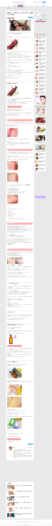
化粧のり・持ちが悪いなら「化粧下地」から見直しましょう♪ (24, 508)
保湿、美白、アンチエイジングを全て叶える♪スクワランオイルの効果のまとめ (42, 85)
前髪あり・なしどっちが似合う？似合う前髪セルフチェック (42, 165)
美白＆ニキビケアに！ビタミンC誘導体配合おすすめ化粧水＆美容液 (42, 89)
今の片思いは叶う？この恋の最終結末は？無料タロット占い (42, 162)
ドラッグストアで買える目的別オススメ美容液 (22, 496)
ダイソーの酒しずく (21, 228)
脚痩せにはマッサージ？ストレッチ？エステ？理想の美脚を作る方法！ (42, 63)
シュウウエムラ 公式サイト (14, 439)
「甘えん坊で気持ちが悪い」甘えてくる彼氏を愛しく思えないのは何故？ (41, 115)
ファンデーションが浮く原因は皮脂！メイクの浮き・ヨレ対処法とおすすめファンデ (42, 41)
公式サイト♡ (14, 106)
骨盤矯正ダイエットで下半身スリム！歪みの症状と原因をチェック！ (42, 56)
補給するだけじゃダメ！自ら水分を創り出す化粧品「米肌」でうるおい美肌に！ (24, 514)
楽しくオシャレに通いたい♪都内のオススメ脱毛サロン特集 (42, 37)
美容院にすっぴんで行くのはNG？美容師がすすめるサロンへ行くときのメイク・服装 (41, 142)
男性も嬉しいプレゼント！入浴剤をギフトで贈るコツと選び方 (24, 503)
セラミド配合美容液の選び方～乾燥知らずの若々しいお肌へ (24, 492)
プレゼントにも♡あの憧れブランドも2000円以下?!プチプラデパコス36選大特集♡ (41, 124)
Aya (14, 447)
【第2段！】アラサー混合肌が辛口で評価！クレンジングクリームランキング (42, 74)
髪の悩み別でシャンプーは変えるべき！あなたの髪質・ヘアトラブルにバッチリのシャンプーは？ (42, 82)
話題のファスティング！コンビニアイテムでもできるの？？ (41, 133)
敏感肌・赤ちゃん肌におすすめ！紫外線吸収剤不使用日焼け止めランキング (42, 78)
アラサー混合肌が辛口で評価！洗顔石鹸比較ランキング (42, 71)
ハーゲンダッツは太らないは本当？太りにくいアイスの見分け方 (41, 151)
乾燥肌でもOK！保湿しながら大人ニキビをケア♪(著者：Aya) (42, 59)
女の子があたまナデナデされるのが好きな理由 (42, 168)
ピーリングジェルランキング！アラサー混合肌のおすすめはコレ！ (42, 93)
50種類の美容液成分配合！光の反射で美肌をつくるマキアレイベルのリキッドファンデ (42, 48)
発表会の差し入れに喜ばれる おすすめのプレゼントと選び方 (42, 154)
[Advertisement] (11, 465)
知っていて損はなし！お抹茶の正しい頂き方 (42, 157)
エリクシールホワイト (22, 235)
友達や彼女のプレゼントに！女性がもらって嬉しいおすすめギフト (42, 45)
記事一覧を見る (30, 447)
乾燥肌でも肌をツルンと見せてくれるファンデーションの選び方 (42, 52)
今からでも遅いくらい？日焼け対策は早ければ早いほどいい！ (24, 486)
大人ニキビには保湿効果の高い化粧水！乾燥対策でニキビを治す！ (42, 67)
